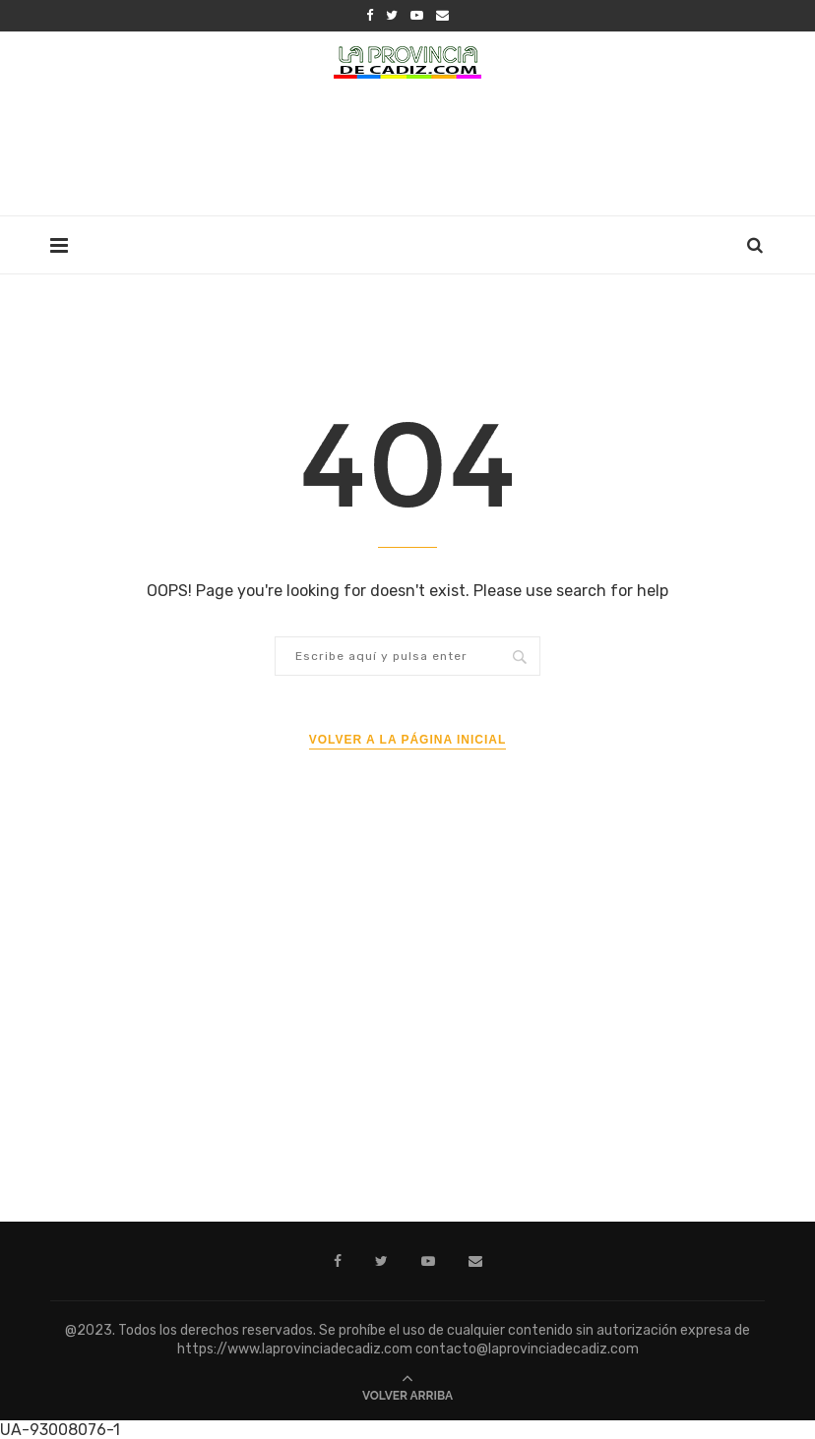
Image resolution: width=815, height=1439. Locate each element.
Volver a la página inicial (408, 740)
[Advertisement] (407, 152)
